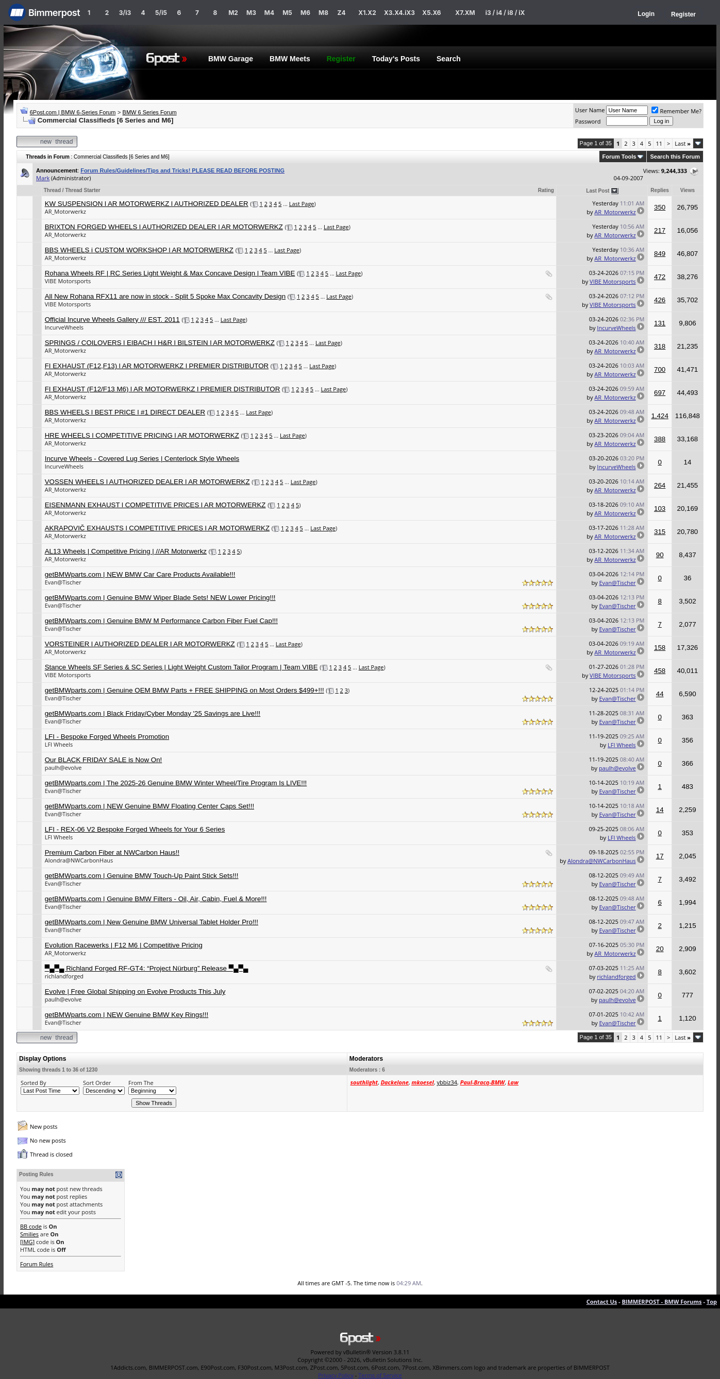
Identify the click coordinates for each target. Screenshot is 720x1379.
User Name (590, 110)
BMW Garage (230, 59)
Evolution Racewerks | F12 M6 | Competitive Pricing (124, 945)
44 (660, 694)
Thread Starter (82, 190)
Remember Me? (676, 111)
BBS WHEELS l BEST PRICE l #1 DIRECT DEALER (125, 412)
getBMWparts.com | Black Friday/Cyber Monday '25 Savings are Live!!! (153, 713)
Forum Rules (36, 1264)
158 (659, 647)
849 (659, 253)
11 (659, 143)
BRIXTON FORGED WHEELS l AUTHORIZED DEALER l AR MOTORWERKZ (164, 227)
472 (659, 277)
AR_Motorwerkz (65, 211)
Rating (546, 190)
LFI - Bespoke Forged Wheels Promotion (107, 736)
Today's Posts (396, 59)
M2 (233, 12)
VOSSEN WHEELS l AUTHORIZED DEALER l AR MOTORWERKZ (147, 482)
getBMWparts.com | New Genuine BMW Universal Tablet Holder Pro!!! (151, 922)
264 (659, 485)
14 (660, 810)
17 (660, 856)
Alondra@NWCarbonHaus (79, 860)
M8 (323, 12)
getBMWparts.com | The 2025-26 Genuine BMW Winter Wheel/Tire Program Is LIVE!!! (176, 783)
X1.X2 (367, 12)
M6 (305, 12)
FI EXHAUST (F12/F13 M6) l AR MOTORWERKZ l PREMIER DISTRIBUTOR (162, 389)
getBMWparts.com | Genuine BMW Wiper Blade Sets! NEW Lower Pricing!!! (160, 597)
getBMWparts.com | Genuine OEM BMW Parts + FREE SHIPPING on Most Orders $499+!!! (184, 690)
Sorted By (33, 1083)
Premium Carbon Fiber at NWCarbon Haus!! (112, 852)
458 (659, 671)
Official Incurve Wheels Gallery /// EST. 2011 (112, 319)
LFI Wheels (59, 744)
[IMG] (27, 1242)
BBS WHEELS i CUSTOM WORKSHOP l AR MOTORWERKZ (139, 250)
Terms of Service (380, 1375)
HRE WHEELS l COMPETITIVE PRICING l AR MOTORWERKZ (142, 435)
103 (659, 508)
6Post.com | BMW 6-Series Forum (73, 112)
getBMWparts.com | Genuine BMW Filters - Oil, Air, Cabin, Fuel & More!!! (156, 899)
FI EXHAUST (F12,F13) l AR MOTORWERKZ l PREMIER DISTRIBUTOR (157, 366)
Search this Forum (675, 156)
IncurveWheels (64, 327)
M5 (287, 12)
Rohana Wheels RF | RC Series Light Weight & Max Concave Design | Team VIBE (170, 273)
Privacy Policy (336, 1375)
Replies (659, 190)
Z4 (341, 12)
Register (683, 14)
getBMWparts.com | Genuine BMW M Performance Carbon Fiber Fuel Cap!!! (161, 621)
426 (659, 300)
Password (588, 121)
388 (659, 439)
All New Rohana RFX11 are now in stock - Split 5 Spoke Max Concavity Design (165, 296)
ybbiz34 (447, 1082)
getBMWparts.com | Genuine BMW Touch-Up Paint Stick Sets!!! (142, 876)
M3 (251, 12)
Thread (52, 190)
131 (659, 323)
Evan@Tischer (63, 582)
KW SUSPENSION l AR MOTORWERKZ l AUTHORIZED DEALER (146, 204)
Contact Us (602, 1301)
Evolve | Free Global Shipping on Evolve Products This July (135, 991)
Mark (42, 178)
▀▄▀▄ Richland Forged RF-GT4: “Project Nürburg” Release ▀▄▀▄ (146, 968)
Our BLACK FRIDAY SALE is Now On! (103, 760)
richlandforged (64, 976)
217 (659, 230)
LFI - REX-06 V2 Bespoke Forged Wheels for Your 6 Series (135, 829)
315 (659, 532)
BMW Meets (290, 59)
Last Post (597, 191)
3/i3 (125, 12)
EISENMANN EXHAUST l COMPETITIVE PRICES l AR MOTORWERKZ (155, 505)
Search (449, 59)
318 (659, 346)
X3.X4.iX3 (399, 12)
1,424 (659, 416)
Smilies (29, 1234)
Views (687, 190)
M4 (269, 12)
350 (659, 207)
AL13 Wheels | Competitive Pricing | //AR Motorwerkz (126, 551)
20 (660, 949)
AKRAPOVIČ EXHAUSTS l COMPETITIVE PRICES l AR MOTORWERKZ (157, 528)
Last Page (301, 204)
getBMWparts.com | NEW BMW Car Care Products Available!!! (140, 574)
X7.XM (465, 12)
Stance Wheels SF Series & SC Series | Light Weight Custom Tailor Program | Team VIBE (181, 667)
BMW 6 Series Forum (150, 112)
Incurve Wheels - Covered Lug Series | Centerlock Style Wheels (142, 458)
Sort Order (97, 1083)
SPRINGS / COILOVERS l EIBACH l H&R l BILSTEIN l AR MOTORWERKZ (160, 343)
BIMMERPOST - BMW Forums (661, 1301)
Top (712, 1301)
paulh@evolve (63, 767)
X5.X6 (431, 12)
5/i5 (161, 12)
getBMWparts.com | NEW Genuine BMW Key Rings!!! (127, 1015)
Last (683, 143)
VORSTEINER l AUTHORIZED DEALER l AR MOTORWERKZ (140, 644)
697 (659, 393)
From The (141, 1083)
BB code (31, 1226)
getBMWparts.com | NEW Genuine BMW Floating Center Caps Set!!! (149, 806)
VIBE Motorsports (68, 281)
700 (659, 369)
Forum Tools (619, 156)
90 (660, 555)
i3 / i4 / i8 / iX (505, 12)
